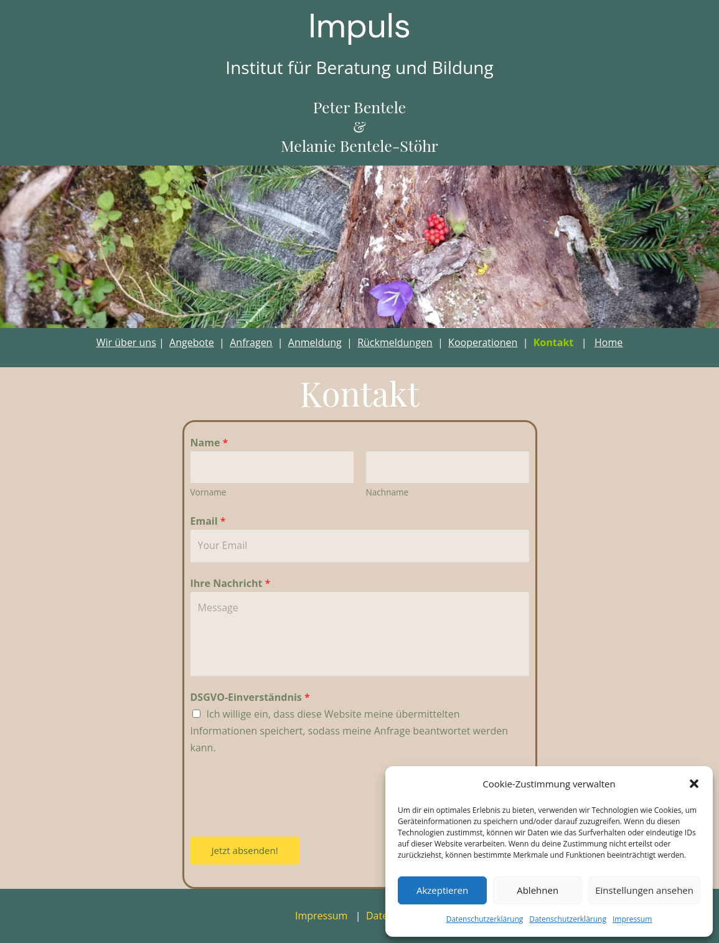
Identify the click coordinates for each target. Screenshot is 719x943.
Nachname (387, 492)
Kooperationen (482, 342)
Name (209, 442)
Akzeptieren (442, 890)
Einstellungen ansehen (644, 890)
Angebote (191, 342)
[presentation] (285, 793)
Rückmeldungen (395, 342)
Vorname (208, 492)
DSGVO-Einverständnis (250, 697)
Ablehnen (537, 890)
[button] (694, 783)
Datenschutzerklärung (485, 919)
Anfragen (251, 342)
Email (208, 521)
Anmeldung (315, 342)
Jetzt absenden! (245, 850)
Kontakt (553, 342)
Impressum (632, 919)
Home (608, 342)
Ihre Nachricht (230, 583)
